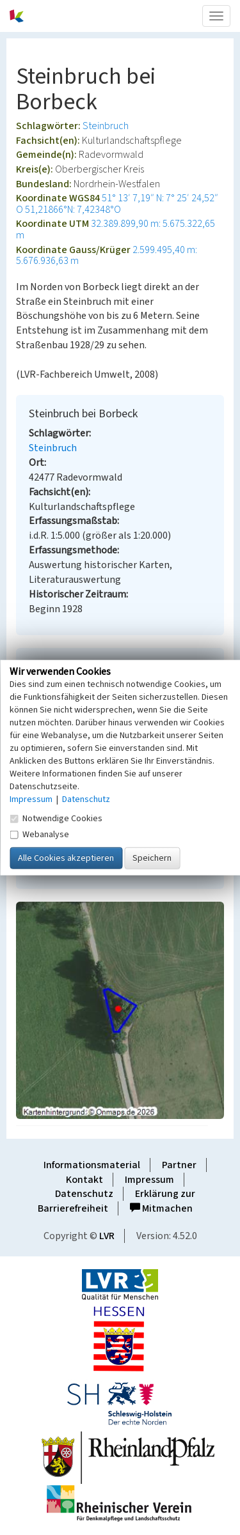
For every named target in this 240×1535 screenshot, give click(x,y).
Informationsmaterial (92, 1165)
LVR (107, 1236)
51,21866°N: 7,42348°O (73, 210)
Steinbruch (106, 126)
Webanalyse (39, 834)
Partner (179, 1165)
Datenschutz (84, 1194)
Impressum (149, 1180)
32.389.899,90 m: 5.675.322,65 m (115, 229)
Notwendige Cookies (56, 818)
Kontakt (84, 1180)
